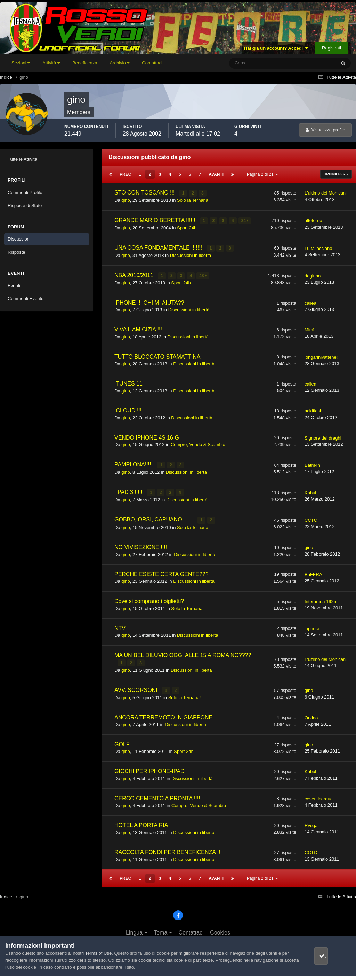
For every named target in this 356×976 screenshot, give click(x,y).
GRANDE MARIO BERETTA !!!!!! (155, 219)
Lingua (136, 929)
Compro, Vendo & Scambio (198, 442)
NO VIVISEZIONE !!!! (140, 544)
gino (125, 200)
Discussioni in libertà (190, 254)
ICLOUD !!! (127, 409)
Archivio (119, 63)
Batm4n (312, 463)
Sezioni (20, 63)
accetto (330, 956)
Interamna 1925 (320, 598)
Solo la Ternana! (193, 200)
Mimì (309, 328)
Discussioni (19, 239)
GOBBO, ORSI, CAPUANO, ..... (154, 517)
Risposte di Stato (25, 205)
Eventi (14, 285)
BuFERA (313, 571)
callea (310, 301)
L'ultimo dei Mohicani (326, 193)
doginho (313, 274)
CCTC (311, 517)
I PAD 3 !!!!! (129, 490)
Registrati (331, 48)
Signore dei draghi (323, 436)
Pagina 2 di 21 (262, 174)
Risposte (16, 252)
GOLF (122, 741)
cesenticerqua (319, 795)
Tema (163, 929)
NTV (120, 625)
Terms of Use (98, 953)
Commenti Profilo (25, 192)
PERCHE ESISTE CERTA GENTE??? (161, 571)
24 (245, 220)
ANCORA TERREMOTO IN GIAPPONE (163, 714)
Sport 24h (186, 226)
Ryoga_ (312, 821)
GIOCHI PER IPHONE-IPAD (149, 767)
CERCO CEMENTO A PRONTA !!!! (157, 795)
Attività (51, 63)
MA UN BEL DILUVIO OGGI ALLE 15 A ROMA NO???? (182, 652)
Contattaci (152, 63)
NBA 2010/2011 (134, 274)
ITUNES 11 (128, 382)
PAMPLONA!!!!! (134, 463)
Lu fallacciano (318, 247)
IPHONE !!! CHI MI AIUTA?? (149, 301)
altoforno (313, 220)
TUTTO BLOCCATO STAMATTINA (157, 355)
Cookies (220, 929)
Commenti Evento (25, 298)
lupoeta (312, 625)
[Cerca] (253, 63)
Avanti (216, 174)
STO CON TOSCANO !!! (145, 193)
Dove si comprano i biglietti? (149, 598)
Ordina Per (336, 174)
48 (203, 274)
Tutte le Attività (22, 159)
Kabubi (311, 490)
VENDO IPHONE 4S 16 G (146, 436)
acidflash (313, 409)
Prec (125, 174)
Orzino (311, 714)
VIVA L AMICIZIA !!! (138, 328)
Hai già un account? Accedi (276, 48)
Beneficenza (84, 63)
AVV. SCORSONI (136, 686)
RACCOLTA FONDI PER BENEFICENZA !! (167, 849)
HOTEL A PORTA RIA (141, 821)
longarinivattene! (321, 355)
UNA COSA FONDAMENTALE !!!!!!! (159, 247)
